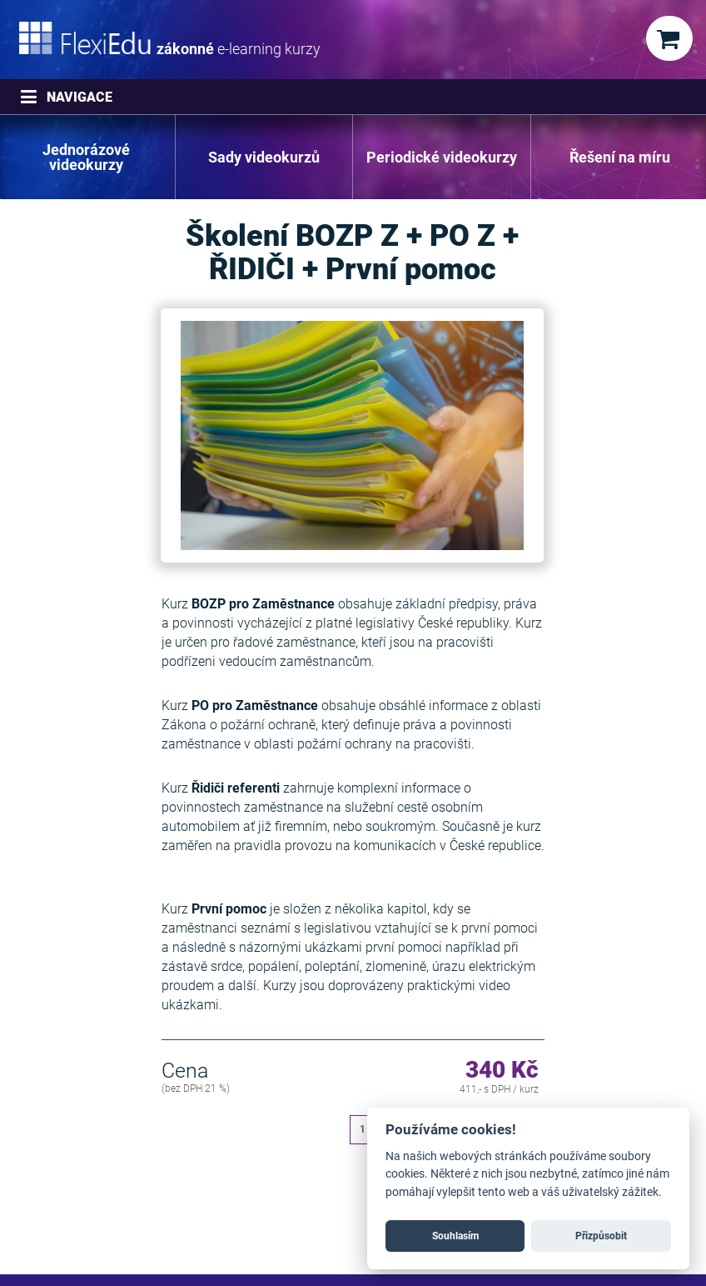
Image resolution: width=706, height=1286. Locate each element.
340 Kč (502, 1070)
